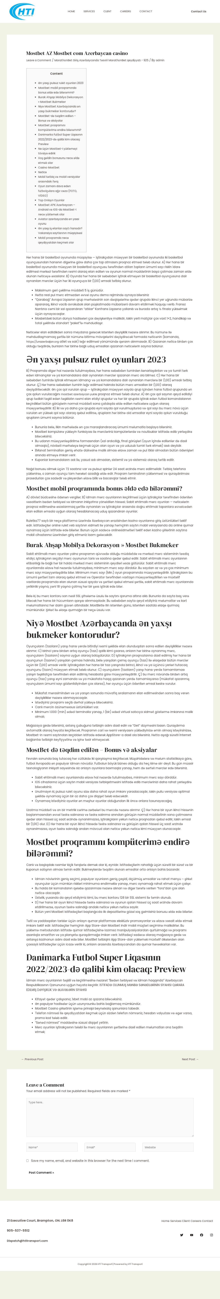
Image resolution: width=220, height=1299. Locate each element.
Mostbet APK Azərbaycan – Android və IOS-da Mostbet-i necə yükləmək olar (59, 228)
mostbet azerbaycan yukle (81, 418)
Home (71, 11)
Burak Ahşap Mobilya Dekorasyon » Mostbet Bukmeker (54, 106)
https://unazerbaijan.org (44, 365)
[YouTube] (191, 1261)
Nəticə (43, 191)
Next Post (189, 1083)
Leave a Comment (40, 60)
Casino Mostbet (49, 186)
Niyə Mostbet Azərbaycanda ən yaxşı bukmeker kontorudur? (59, 120)
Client (107, 11)
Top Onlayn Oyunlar (53, 219)
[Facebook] (201, 1261)
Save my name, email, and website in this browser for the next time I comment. (90, 1189)
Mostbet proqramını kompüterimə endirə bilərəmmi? (53, 144)
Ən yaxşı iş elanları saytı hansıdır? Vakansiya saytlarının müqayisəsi (56, 251)
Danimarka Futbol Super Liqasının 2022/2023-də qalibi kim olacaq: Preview (60, 158)
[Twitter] (181, 1261)
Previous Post (34, 1083)
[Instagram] (211, 1261)
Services (89, 11)
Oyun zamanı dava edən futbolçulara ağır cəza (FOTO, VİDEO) (60, 209)
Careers (125, 11)
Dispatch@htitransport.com (29, 1269)
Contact (146, 11)
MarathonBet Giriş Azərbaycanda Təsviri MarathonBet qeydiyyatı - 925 (109, 60)
